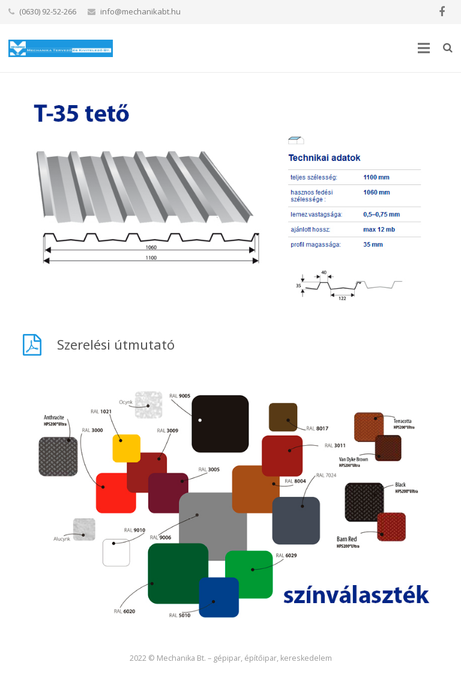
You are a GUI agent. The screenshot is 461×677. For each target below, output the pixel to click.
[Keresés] (447, 47)
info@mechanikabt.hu (140, 11)
